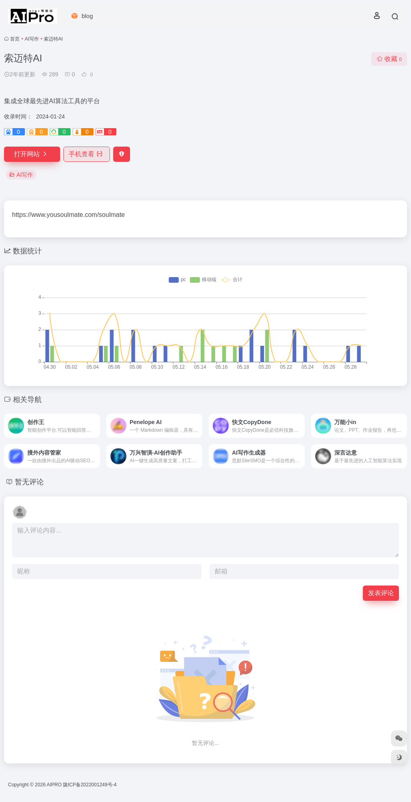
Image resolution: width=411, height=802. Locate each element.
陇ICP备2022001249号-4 (89, 785)
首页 (15, 39)
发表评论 (381, 593)
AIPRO (54, 785)
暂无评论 (29, 482)
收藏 (389, 58)
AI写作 (32, 39)
